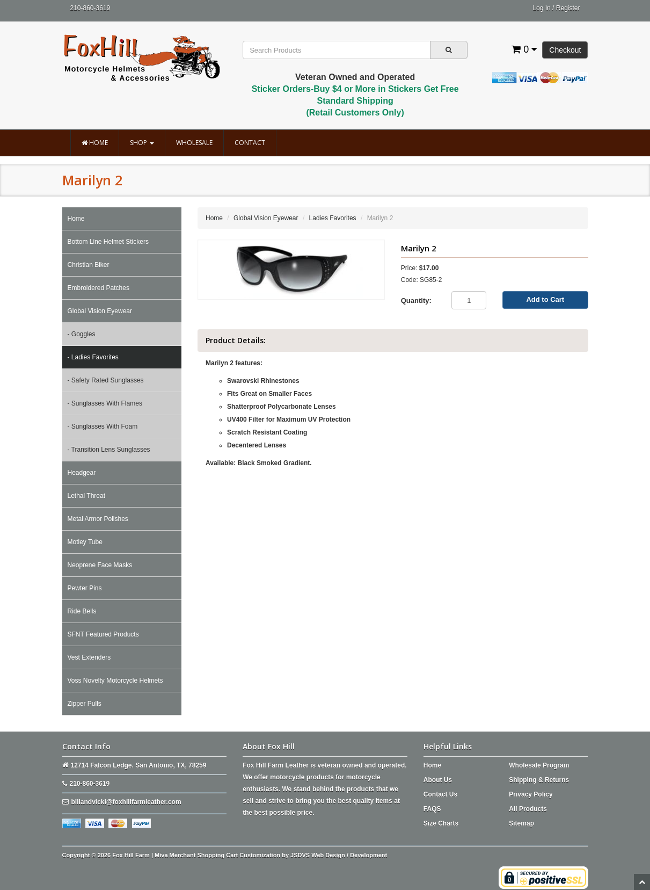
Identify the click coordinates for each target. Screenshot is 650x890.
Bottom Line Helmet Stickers (108, 241)
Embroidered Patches (98, 288)
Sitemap (521, 823)
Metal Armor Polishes (98, 519)
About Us (437, 780)
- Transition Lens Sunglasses (109, 449)
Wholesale (194, 142)
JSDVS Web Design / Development (338, 855)
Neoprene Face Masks (100, 565)
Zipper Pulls (84, 703)
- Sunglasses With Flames (105, 403)
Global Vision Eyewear (100, 311)
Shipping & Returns (539, 780)
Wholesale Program (539, 765)
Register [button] (568, 8)
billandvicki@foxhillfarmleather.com (126, 802)
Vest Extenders (89, 657)
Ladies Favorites (332, 218)
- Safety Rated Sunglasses (106, 380)
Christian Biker (88, 265)
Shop (142, 142)
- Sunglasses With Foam (103, 426)
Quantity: (416, 300)
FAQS (432, 809)
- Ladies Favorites (93, 357)
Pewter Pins (85, 588)
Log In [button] (541, 8)
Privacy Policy (530, 794)
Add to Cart (545, 299)
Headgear (82, 472)
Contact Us (440, 794)
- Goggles (82, 334)
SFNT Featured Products (103, 634)
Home (95, 142)
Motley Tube (85, 542)
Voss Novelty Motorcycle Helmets (115, 680)
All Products (528, 809)
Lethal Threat (87, 496)
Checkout (565, 50)
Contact (250, 142)
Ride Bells (82, 611)
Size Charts (440, 823)
